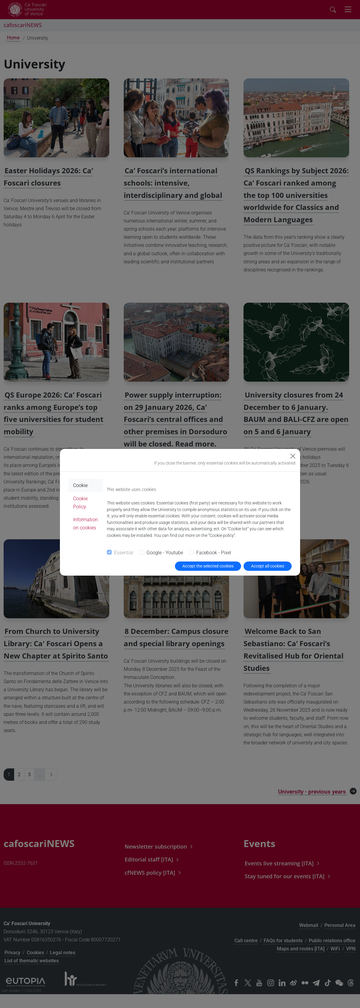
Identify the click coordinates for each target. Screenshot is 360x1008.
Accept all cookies (267, 566)
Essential (123, 552)
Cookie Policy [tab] (80, 503)
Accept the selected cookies (208, 566)
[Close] (293, 456)
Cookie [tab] (80, 485)
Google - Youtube (165, 552)
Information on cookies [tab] (85, 524)
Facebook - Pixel (213, 552)
